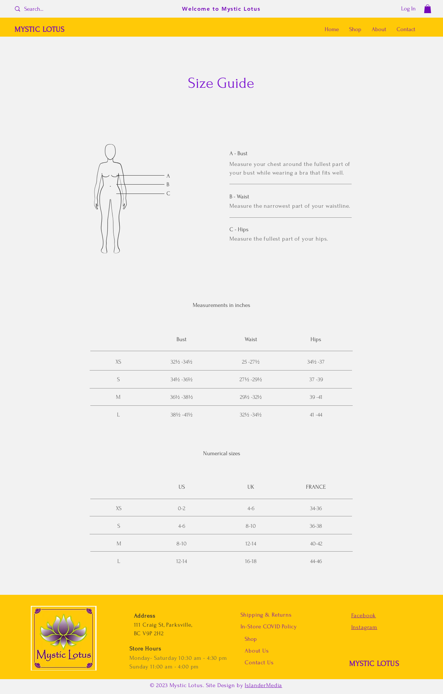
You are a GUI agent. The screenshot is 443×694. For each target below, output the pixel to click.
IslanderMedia (263, 685)
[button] (427, 8)
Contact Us (259, 662)
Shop (251, 639)
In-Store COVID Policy (269, 626)
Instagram (364, 627)
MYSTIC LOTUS (374, 663)
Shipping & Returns (266, 614)
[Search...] (40, 9)
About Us (258, 650)
